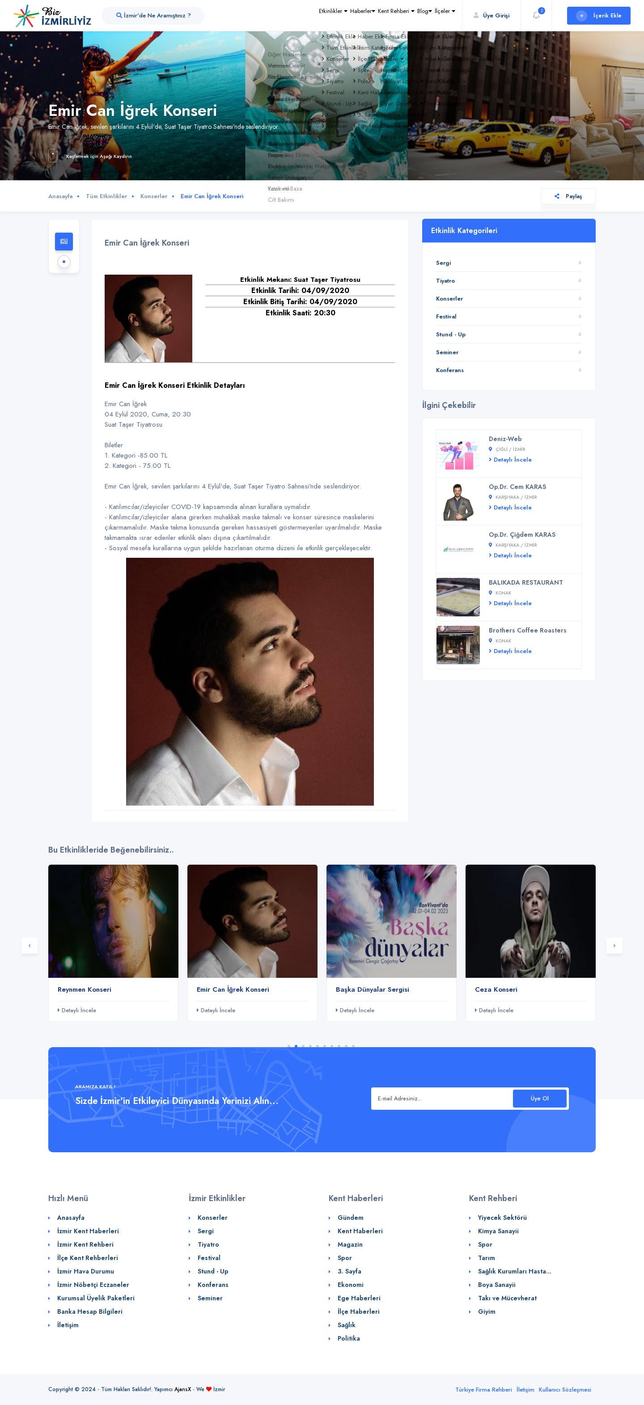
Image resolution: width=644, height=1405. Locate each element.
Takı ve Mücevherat (507, 1298)
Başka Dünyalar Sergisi (372, 989)
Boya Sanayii (497, 1284)
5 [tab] (317, 1046)
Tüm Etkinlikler (106, 196)
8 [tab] (339, 1046)
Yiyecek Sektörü (502, 1217)
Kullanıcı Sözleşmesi (565, 1389)
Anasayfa (60, 196)
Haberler (317, 15)
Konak (500, 593)
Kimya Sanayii (498, 1231)
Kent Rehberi (364, 15)
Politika (349, 1338)
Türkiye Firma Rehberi (483, 1389)
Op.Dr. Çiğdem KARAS (522, 534)
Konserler (153, 196)
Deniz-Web (505, 438)
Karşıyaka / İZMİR (513, 497)
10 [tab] (353, 1046)
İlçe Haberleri (359, 1311)
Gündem (351, 1217)
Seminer (447, 352)
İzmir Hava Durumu (85, 1271)
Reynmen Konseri (84, 989)
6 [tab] (324, 1046)
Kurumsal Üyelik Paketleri (96, 1298)
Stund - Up (451, 334)
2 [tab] (296, 1046)
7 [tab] (331, 1046)
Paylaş (568, 196)
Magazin (350, 1244)
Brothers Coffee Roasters (528, 630)
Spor (345, 1257)
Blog (406, 15)
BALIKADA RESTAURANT (526, 582)
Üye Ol (540, 1098)
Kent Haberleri (360, 1231)
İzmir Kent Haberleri (88, 1231)
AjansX (182, 1389)
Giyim (487, 1311)
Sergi (443, 263)
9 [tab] (346, 1046)
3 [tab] (303, 1046)
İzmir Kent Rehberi (85, 1244)
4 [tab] (310, 1046)
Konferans (450, 370)
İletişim (68, 1324)
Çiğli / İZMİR (507, 449)
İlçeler (439, 15)
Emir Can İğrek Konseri (233, 989)
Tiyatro (445, 280)
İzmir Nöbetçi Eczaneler (93, 1284)
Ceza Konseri (496, 989)
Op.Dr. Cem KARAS (517, 486)
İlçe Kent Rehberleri (87, 1257)
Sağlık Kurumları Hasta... (514, 1271)
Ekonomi (351, 1284)
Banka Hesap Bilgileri (90, 1311)
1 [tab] (289, 1046)
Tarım (486, 1257)
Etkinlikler (276, 15)
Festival (446, 316)
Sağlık (347, 1324)
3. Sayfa (349, 1271)
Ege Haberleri (359, 1298)
